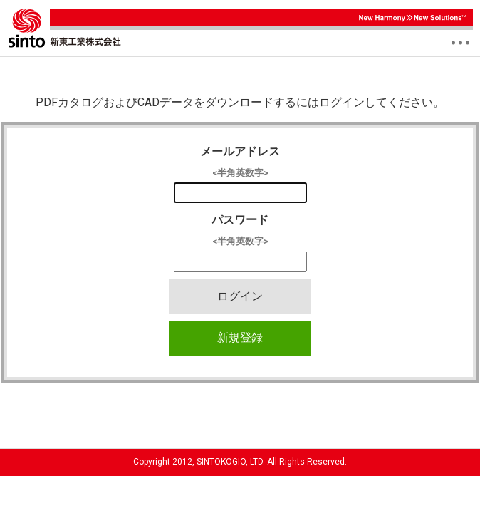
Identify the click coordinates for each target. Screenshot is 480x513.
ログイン (240, 296)
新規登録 (240, 337)
